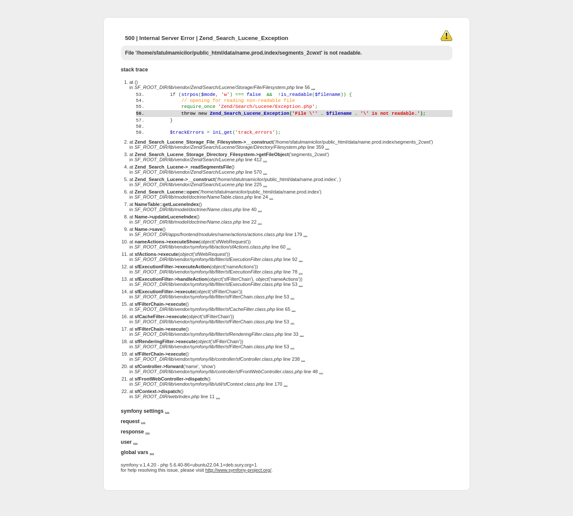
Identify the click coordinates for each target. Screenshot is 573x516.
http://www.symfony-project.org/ (238, 486)
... (313, 87)
